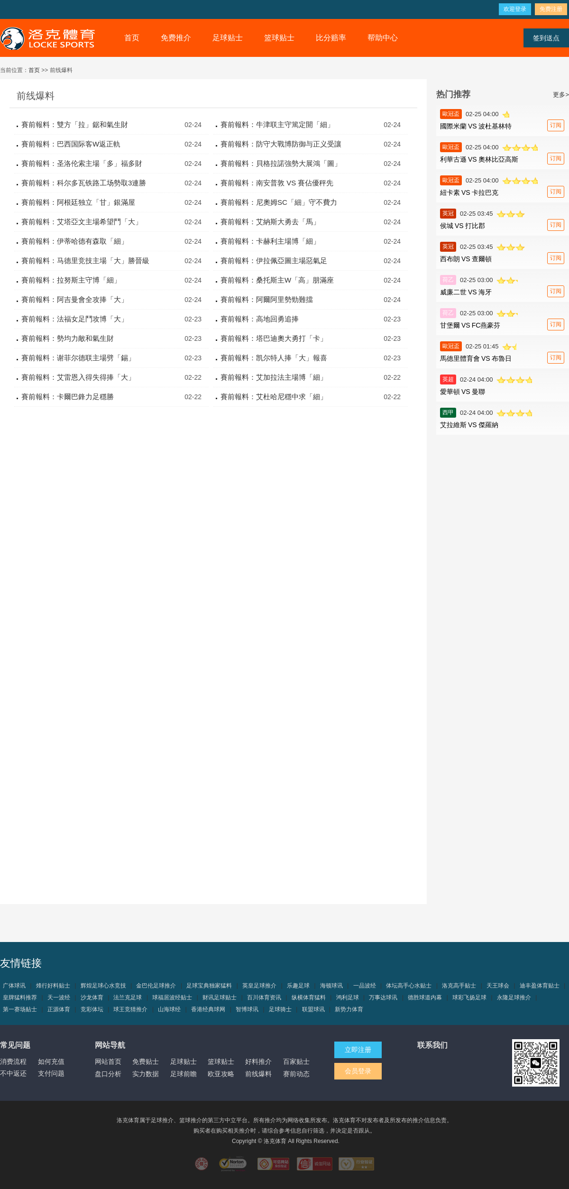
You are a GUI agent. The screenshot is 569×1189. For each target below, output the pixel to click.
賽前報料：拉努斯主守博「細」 (71, 280)
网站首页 (108, 1061)
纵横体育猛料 (309, 997)
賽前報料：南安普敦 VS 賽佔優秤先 (276, 183)
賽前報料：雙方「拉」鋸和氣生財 (74, 124)
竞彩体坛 (92, 1009)
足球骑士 (280, 1009)
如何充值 (51, 1061)
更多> (561, 94)
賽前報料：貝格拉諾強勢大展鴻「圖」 (280, 163)
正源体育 (58, 1009)
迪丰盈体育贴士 (540, 985)
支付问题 (51, 1073)
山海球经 (169, 1009)
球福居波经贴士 (172, 997)
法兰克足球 (127, 997)
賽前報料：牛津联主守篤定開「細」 (277, 124)
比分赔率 (331, 38)
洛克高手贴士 (459, 985)
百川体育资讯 (264, 997)
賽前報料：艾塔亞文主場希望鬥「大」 (81, 222)
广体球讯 (14, 985)
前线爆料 (258, 1074)
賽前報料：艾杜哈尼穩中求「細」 (273, 397)
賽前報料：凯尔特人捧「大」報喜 (273, 358)
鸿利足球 (347, 997)
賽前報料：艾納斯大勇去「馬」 (270, 222)
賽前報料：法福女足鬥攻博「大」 (74, 319)
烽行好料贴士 (53, 985)
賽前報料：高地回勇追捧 (259, 319)
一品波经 (364, 985)
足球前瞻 (183, 1074)
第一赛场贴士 (20, 1009)
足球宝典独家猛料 (209, 985)
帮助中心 (382, 38)
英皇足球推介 (259, 985)
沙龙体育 (92, 997)
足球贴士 (227, 38)
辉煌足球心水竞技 (103, 985)
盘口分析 (108, 1074)
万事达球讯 (383, 997)
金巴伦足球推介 (156, 985)
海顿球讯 (331, 985)
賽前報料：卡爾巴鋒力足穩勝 (67, 397)
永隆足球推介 (514, 997)
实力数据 (145, 1074)
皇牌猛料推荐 (20, 997)
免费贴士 (145, 1061)
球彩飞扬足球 (469, 997)
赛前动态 (296, 1074)
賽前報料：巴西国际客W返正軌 (70, 144)
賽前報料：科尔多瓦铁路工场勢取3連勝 (83, 183)
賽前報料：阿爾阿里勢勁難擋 (266, 299)
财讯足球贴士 (219, 997)
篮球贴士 (279, 38)
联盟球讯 (313, 1009)
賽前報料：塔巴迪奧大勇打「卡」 (273, 338)
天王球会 (497, 985)
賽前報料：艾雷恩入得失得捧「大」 (78, 377)
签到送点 (546, 38)
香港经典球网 (208, 1009)
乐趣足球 (298, 985)
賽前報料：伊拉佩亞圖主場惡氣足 (273, 260)
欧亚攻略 (221, 1074)
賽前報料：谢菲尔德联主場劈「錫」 (78, 358)
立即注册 (358, 1049)
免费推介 (176, 38)
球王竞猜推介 (130, 1009)
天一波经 (58, 997)
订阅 (555, 125)
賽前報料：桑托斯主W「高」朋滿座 (277, 280)
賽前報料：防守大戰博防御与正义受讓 (280, 144)
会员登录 (358, 1071)
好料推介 (258, 1061)
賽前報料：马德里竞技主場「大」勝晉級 (85, 260)
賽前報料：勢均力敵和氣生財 (67, 338)
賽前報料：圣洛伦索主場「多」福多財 (81, 163)
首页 (131, 38)
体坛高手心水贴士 (408, 985)
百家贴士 (296, 1061)
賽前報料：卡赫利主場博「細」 (270, 241)
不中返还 (13, 1073)
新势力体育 (349, 1009)
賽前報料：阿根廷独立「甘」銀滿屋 (78, 202)
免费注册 (551, 9)
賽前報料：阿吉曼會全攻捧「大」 (74, 299)
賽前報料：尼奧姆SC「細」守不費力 (278, 202)
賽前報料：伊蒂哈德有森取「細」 (74, 241)
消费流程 (13, 1061)
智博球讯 (247, 1009)
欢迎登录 (515, 9)
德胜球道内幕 (425, 997)
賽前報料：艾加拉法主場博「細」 (273, 377)
